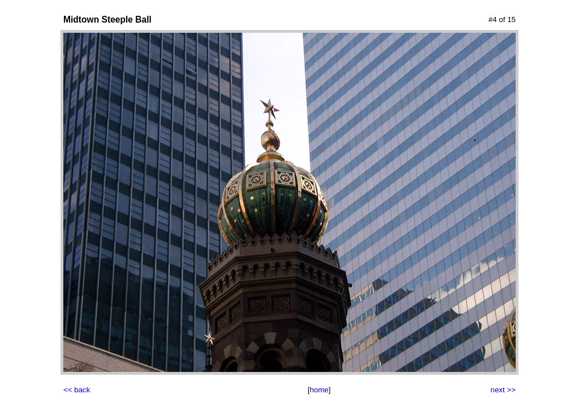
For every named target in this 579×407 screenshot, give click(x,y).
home (319, 390)
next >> (503, 390)
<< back (76, 390)
